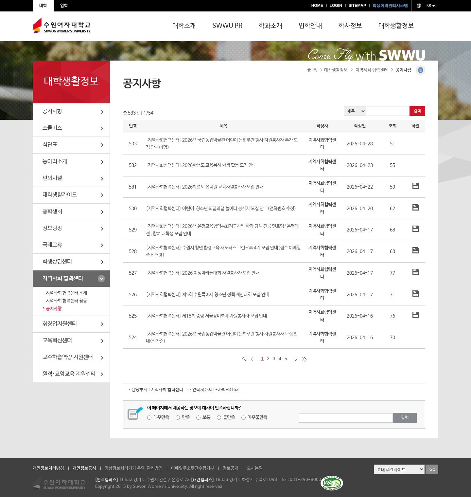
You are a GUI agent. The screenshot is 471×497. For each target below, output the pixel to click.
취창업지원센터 (60, 324)
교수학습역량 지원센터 (68, 357)
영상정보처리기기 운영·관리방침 (134, 468)
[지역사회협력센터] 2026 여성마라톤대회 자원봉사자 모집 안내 (202, 273)
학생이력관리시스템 (390, 5)
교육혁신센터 (57, 341)
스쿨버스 (52, 128)
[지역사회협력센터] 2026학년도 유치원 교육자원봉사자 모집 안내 (204, 187)
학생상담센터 (57, 262)
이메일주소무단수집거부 (192, 468)
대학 (43, 5)
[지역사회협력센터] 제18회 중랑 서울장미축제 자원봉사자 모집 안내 (206, 316)
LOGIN (336, 5)
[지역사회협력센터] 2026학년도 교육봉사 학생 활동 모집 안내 (201, 165)
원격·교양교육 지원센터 (69, 374)
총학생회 (52, 212)
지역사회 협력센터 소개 (66, 293)
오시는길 (255, 468)
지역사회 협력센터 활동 (66, 301)
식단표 (50, 145)
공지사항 (52, 111)
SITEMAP (357, 5)
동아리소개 (55, 161)
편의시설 (52, 178)
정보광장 (52, 228)
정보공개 (230, 468)
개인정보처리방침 (48, 468)
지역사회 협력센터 (63, 278)
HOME (317, 5)
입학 (64, 5)
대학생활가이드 (60, 195)
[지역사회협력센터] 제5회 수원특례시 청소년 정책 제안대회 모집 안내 (207, 294)
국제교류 (52, 245)
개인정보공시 (84, 468)
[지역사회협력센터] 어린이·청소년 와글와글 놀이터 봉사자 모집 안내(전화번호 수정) (221, 208)
